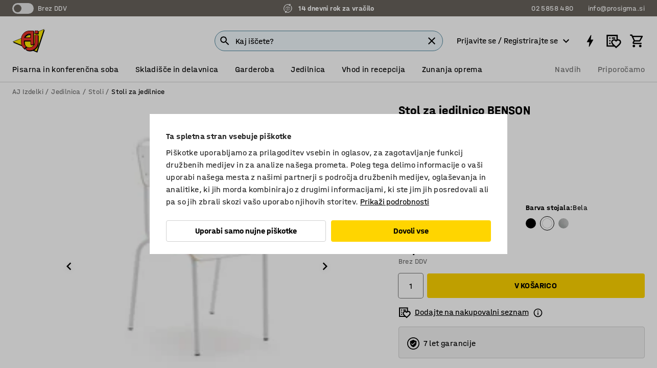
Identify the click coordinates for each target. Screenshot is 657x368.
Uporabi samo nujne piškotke (246, 231)
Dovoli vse (411, 231)
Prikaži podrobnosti (394, 201)
